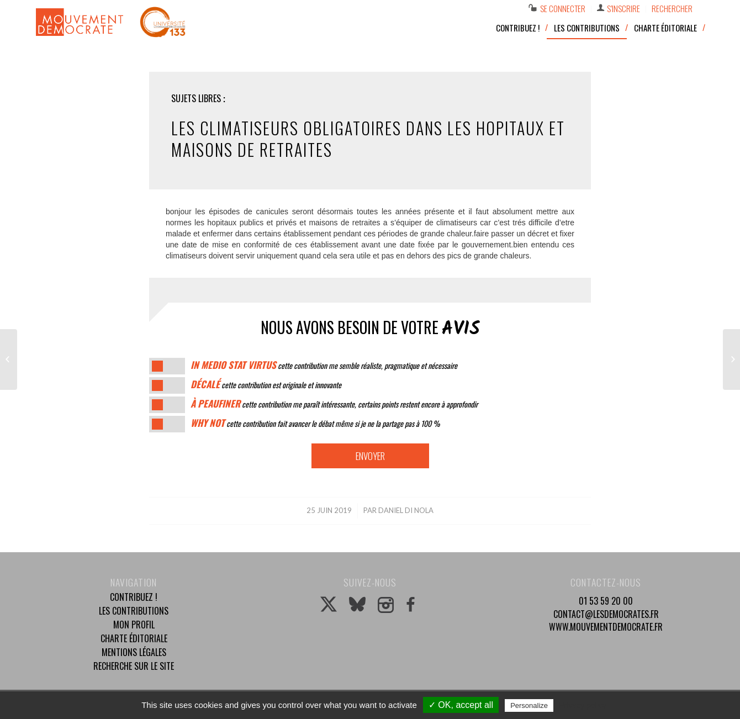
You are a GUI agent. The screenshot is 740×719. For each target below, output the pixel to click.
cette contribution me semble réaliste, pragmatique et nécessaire (324, 365)
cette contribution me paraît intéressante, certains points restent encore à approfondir (334, 404)
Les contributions (133, 610)
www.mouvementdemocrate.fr (606, 626)
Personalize (529, 705)
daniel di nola (406, 510)
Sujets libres (196, 98)
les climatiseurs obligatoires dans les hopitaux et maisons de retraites (368, 138)
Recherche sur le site (133, 666)
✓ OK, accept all (461, 705)
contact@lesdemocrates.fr (606, 614)
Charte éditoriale (134, 638)
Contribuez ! (133, 597)
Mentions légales (134, 652)
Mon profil (134, 624)
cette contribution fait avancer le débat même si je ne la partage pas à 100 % (315, 423)
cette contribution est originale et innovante (266, 384)
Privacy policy (582, 705)
